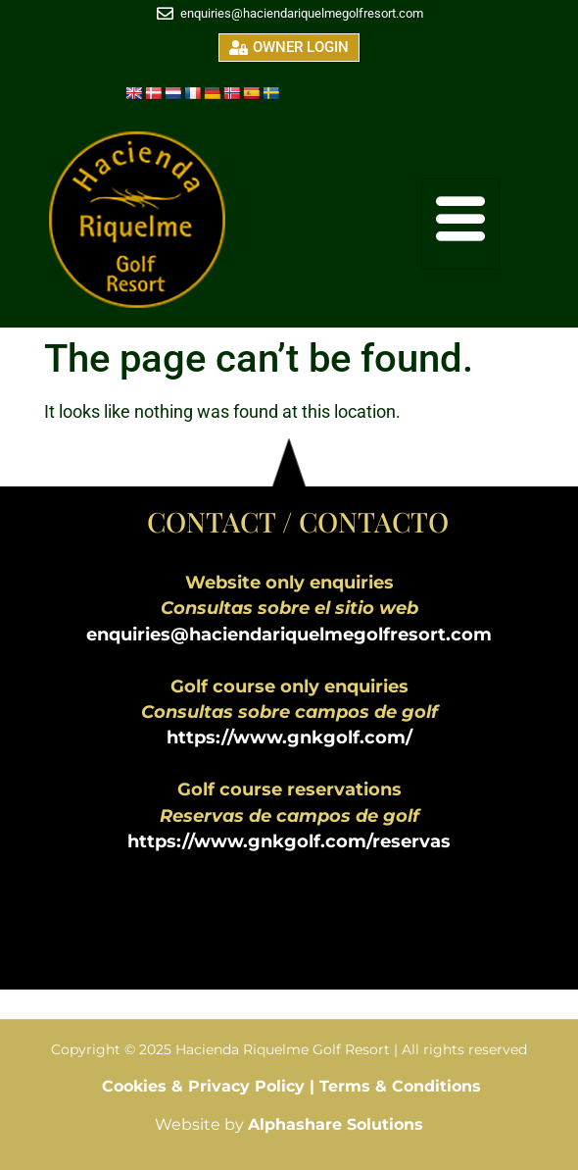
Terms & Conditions (400, 1086)
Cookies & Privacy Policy (206, 1086)
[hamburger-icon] (460, 224)
